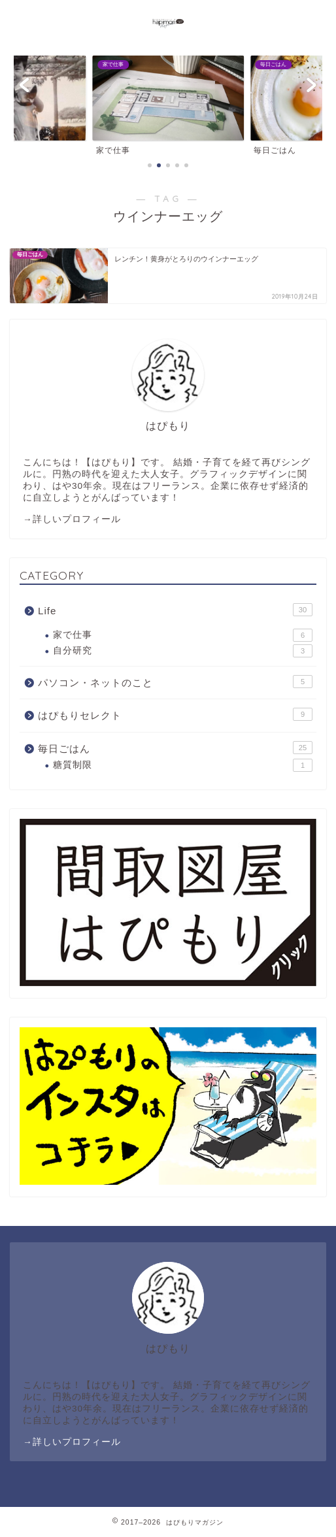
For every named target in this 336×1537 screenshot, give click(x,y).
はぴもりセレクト (175, 714)
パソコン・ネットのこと (175, 681)
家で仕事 (182, 635)
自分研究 (182, 650)
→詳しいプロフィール (72, 519)
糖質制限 (182, 765)
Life (175, 609)
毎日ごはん (175, 747)
